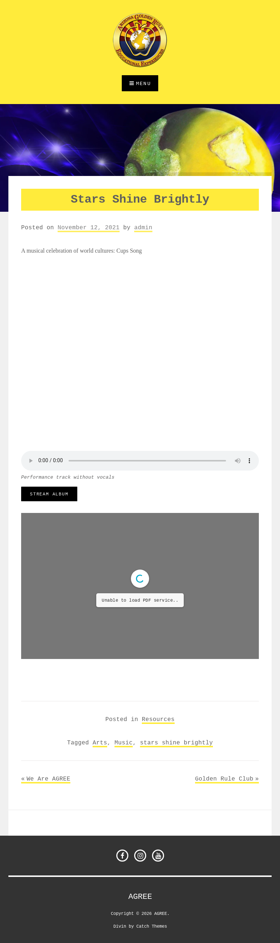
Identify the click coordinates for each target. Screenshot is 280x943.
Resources (158, 719)
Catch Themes (151, 926)
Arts (100, 742)
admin (143, 227)
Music (123, 742)
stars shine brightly (176, 742)
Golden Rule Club (224, 778)
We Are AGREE (48, 778)
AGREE (140, 896)
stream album (49, 494)
